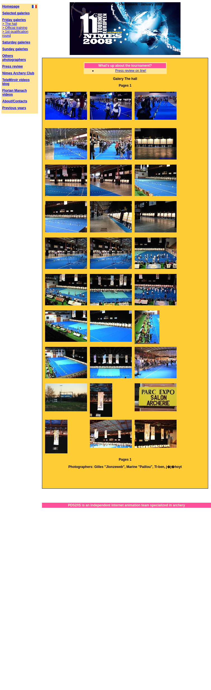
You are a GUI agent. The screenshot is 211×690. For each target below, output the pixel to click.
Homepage (10, 6)
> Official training (14, 28)
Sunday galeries (15, 49)
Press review (12, 66)
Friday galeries (14, 20)
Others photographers (14, 58)
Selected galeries (16, 13)
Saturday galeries (16, 42)
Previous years (14, 108)
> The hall (9, 24)
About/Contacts (14, 101)
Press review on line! (130, 71)
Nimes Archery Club (18, 73)
